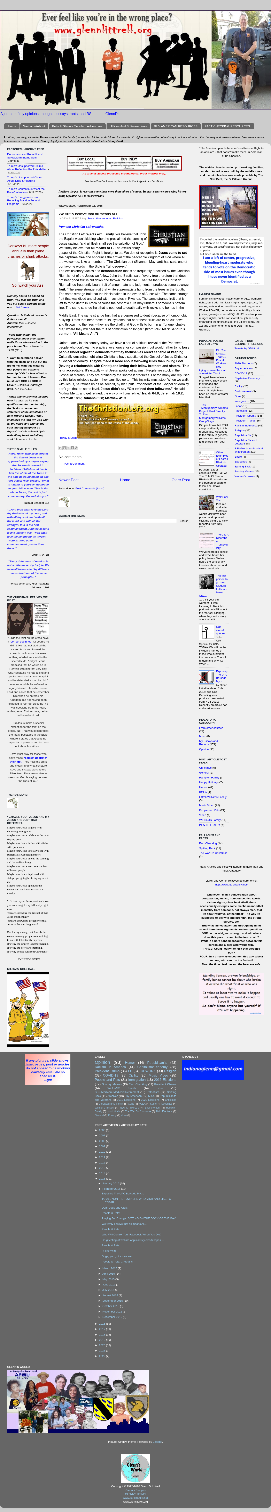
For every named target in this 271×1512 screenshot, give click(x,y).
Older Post (181, 480)
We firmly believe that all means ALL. (124, 1223)
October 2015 (111, 1306)
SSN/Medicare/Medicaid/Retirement (249, 450)
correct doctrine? (21, 641)
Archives (112, 1095)
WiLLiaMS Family (210, 820)
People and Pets (209, 810)
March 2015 (110, 1268)
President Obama (245, 415)
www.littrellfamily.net (135, 1497)
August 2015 (110, 1295)
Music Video (206, 805)
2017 (102, 1329)
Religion (118, 218)
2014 (102, 1173)
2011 (102, 1157)
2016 (102, 1323)
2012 (102, 1162)
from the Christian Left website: (81, 226)
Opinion (204, 749)
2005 (102, 1130)
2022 (102, 1356)
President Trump (245, 420)
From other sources (99, 218)
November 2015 (112, 1311)
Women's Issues (245, 476)
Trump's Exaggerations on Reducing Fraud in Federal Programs (23, 200)
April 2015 (109, 1273)
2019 (102, 1339)
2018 (102, 1334)
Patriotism (241, 410)
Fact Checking (208, 843)
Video (202, 815)
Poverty (112, 1115)
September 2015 (113, 1300)
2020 (102, 1345)
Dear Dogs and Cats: (114, 1207)
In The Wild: (109, 1250)
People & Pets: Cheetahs (117, 1261)
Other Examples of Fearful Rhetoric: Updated (222, 459)
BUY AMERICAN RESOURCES (176, 126)
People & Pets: (111, 1213)
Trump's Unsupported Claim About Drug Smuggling (24, 179)
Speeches (241, 461)
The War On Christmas (213, 853)
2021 (102, 1350)
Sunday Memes (244, 471)
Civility (239, 386)
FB (130, 1071)
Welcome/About (34, 126)
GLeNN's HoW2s (135, 1494)
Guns (238, 396)
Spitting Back (207, 848)
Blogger (157, 1441)
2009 (102, 1146)
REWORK (148, 1071)
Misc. (202, 736)
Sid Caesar (23, 307)
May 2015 (108, 1279)
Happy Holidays (209, 782)
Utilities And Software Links (128, 126)
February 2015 (111, 1188)
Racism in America (246, 425)
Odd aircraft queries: (221, 630)
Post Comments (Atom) (90, 488)
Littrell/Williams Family (213, 797)
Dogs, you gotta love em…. (118, 1256)
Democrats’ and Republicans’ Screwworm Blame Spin (25, 156)
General (204, 772)
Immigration (242, 401)
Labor (238, 406)
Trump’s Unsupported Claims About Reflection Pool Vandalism (27, 167)
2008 (102, 1141)
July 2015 (108, 1289)
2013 (102, 1167)
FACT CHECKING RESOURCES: (228, 126)
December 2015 (112, 1316)
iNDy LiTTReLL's (209, 824)
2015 (102, 1178)
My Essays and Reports (208, 742)
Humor (203, 787)
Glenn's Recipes (135, 1490)
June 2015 (109, 1284)
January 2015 (111, 1183)
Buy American (243, 368)
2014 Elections (164, 1111)
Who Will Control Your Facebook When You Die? (131, 1234)
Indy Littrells (114, 1111)
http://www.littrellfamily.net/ (231, 884)
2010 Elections (126, 1099)
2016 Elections (165, 1079)
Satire (238, 456)
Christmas (205, 767)
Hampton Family (209, 777)
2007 (102, 1135)
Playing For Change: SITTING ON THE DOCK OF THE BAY (139, 1218)
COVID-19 (241, 373)
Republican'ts (243, 435)
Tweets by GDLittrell (247, 348)
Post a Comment (74, 463)
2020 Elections (244, 363)
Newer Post (69, 480)
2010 (102, 1151)
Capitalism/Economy (247, 378)
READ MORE (68, 437)
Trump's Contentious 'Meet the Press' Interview (26, 190)
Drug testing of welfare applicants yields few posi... (133, 1240)
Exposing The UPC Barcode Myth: (221, 676)
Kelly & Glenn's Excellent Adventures (77, 126)
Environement (243, 391)
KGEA (203, 792)
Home (12, 126)
